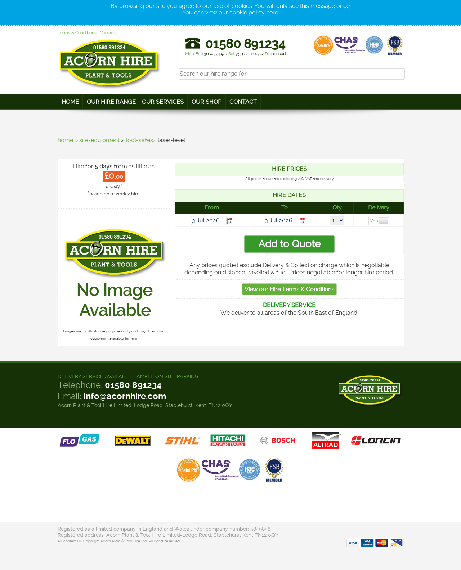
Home (70, 101)
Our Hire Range (111, 101)
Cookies (108, 32)
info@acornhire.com (125, 396)
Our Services (163, 101)
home (65, 140)
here (272, 12)
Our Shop (206, 101)
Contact (243, 101)
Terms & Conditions (77, 32)
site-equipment (99, 140)
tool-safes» (141, 140)
